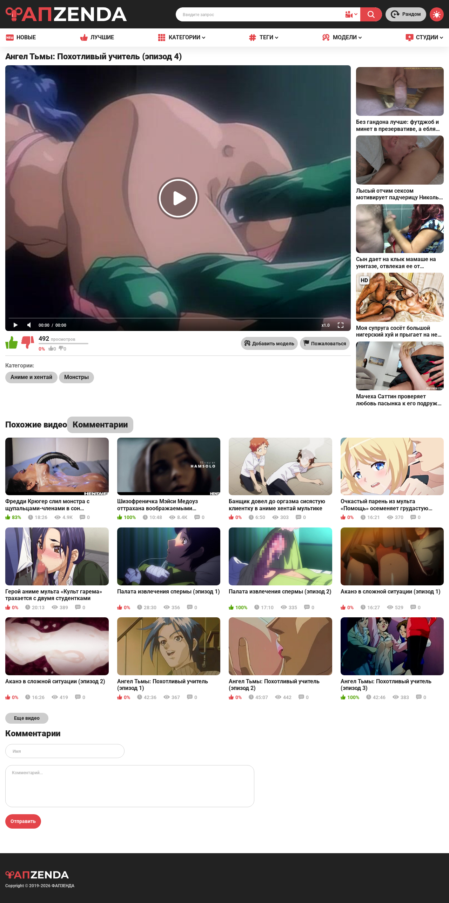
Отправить (23, 821)
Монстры (76, 377)
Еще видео (27, 718)
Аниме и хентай (31, 377)
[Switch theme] (437, 14)
